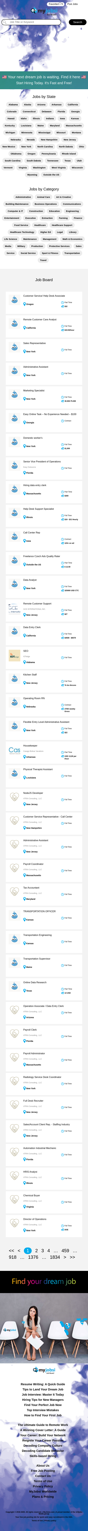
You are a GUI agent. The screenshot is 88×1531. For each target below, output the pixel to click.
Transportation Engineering (37, 935)
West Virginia (59, 167)
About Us (43, 1465)
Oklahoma (16, 153)
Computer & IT (15, 211)
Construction (36, 211)
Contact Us (43, 1476)
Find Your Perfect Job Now (43, 1405)
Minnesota (26, 132)
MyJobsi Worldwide (43, 1491)
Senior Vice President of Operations (42, 461)
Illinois (36, 118)
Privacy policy (50, 1521)
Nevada (31, 139)
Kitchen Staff (30, 674)
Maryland (55, 125)
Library (73, 232)
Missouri (61, 132)
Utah (79, 160)
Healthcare (40, 225)
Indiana (50, 118)
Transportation (72, 253)
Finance (78, 218)
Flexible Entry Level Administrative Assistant (46, 722)
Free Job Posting (43, 1470)
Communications (72, 204)
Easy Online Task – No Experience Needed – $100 (49, 414)
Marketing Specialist (33, 390)
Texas (68, 160)
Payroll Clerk (30, 1030)
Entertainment (11, 218)
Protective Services (59, 246)
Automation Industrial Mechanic (39, 1148)
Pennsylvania (49, 153)
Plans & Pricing (43, 1496)
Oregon (31, 153)
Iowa (62, 118)
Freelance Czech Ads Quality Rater (41, 556)
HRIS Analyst (30, 1172)
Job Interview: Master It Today (43, 1394)
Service (10, 253)
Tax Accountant (31, 887)
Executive (30, 218)
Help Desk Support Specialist (38, 509)
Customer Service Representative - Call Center (47, 816)
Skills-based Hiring (43, 1456)
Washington (39, 167)
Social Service (28, 253)
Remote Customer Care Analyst (39, 319)
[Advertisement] (44, 47)
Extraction (47, 218)
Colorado (12, 111)
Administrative (23, 197)
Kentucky (10, 125)
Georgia (75, 111)
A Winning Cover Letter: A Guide (43, 1430)
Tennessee (52, 160)
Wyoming (32, 174)
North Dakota (66, 146)
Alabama (13, 104)
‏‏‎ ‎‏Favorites (55, 4)
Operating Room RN (34, 698)
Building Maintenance (17, 204)
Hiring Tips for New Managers (43, 1399)
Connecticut (29, 111)
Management (49, 239)
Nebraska (16, 139)
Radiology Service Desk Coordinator (42, 1077)
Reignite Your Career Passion (42, 1440)
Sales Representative (34, 343)
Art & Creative (63, 197)
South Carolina (12, 160)
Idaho (24, 118)
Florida (61, 111)
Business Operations (46, 204)
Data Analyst (30, 580)
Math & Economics (72, 239)
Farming (63, 218)
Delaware (46, 111)
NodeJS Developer (33, 793)
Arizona (41, 104)
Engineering (72, 211)
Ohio (81, 146)
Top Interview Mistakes (43, 1410)
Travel (43, 260)
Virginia (23, 167)
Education (54, 211)
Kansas (75, 118)
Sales (79, 246)
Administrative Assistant (35, 367)
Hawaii (11, 118)
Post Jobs (72, 4)
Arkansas (57, 104)
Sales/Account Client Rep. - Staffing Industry (46, 1124)
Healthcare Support (62, 225)
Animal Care (43, 197)
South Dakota (34, 160)
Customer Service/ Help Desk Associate (44, 296)
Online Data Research (34, 982)
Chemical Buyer (31, 1195)
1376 (33, 1257)
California (73, 104)
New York (26, 146)
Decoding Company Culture (42, 1445)
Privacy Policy (43, 1486)
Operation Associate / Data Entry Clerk (43, 1006)
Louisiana (26, 125)
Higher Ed (45, 232)
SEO (25, 651)
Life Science (10, 239)
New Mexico (9, 146)
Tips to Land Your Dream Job (43, 1389)
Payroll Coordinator (33, 864)
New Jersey (70, 139)
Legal (60, 232)
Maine (40, 125)
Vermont (8, 167)
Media (8, 246)
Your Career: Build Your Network (43, 1435)
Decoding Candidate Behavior (43, 1450)
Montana (76, 132)
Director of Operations (34, 1219)
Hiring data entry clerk (34, 485)
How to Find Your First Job (43, 1415)
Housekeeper (30, 745)
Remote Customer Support (37, 603)
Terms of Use (43, 1481)
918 (13, 1257)
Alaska (27, 104)
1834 (55, 1257)
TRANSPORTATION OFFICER (39, 911)
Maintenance (30, 239)
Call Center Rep (31, 532)
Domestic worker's (32, 438)
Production (37, 246)
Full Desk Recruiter (33, 1101)
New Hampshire (49, 139)
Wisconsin (77, 167)
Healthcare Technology (22, 232)
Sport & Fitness (50, 253)
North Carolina (45, 146)
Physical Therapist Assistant (38, 769)
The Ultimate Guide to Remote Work (43, 1425)
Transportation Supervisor (36, 958)
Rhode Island (69, 153)
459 (65, 1250)
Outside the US (51, 174)
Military (21, 246)
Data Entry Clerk (32, 627)
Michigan (10, 132)
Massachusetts (74, 125)
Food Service (21, 225)
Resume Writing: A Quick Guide (43, 1384)
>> (72, 1257)
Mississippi (44, 132)
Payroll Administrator (34, 1053)
